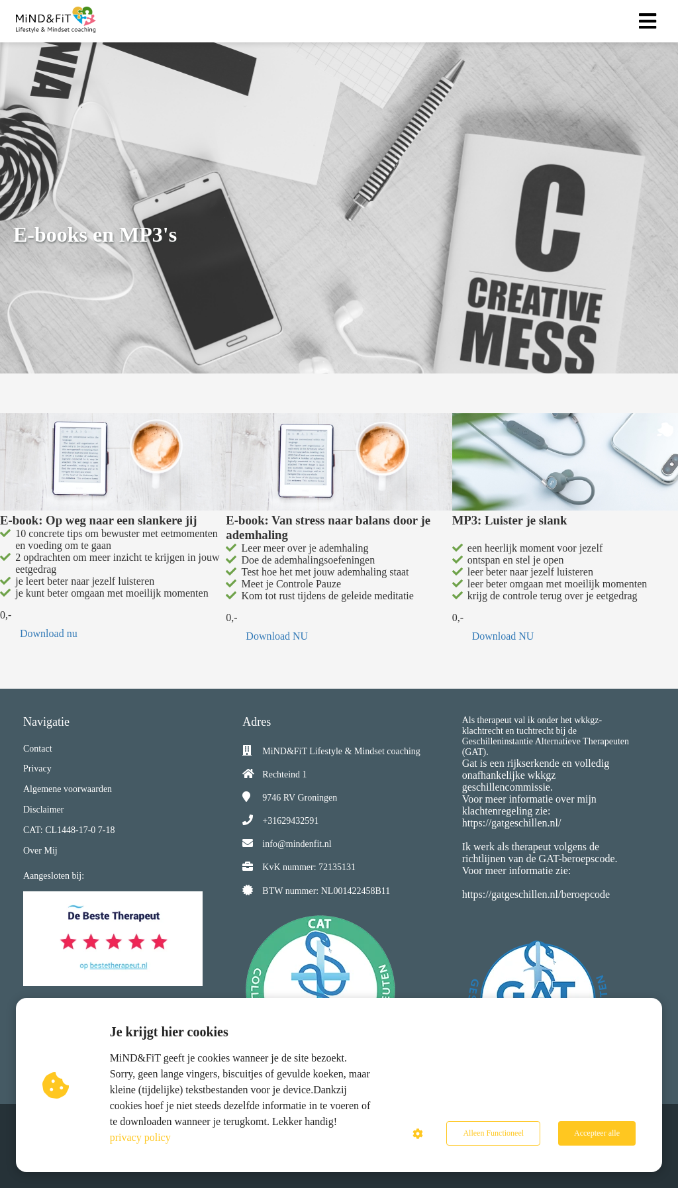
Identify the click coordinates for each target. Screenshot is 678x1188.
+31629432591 (290, 821)
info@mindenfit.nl (296, 844)
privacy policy (140, 1137)
